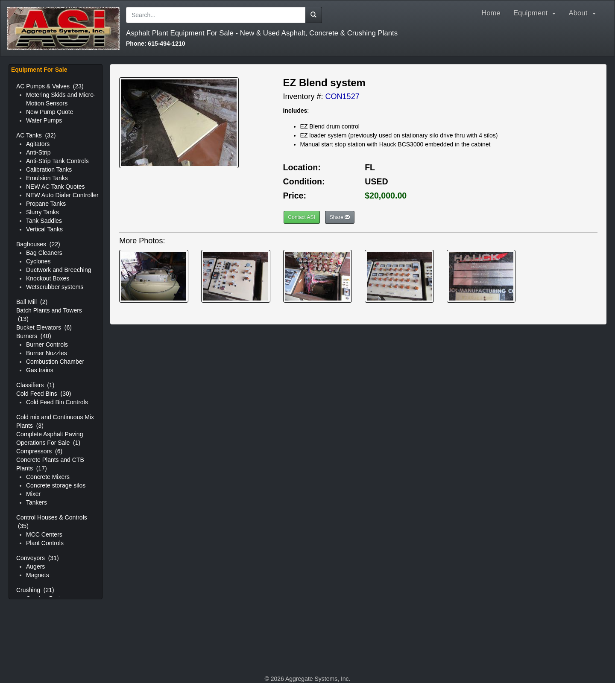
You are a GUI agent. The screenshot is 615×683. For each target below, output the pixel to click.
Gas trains (39, 370)
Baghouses (38, 244)
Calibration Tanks (49, 169)
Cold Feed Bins (43, 393)
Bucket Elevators (44, 327)
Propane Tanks (46, 203)
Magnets (37, 575)
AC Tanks (36, 135)
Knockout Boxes (47, 278)
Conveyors (37, 558)
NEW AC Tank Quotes (55, 186)
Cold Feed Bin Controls (57, 402)
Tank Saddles (44, 220)
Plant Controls (45, 543)
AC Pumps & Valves (50, 86)
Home (491, 13)
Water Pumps (44, 120)
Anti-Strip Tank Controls (57, 161)
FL (370, 167)
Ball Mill (31, 301)
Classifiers (35, 385)
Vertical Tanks (44, 229)
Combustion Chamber (55, 361)
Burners (33, 336)
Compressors (39, 451)
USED (376, 181)
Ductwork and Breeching (58, 269)
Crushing (35, 590)
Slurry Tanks (42, 212)
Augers (35, 566)
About (584, 13)
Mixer (33, 493)
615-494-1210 (155, 43)
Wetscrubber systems (54, 286)
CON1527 (342, 96)
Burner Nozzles (46, 353)
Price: (294, 195)
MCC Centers (44, 534)
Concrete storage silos (55, 485)
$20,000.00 (386, 195)
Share (340, 217)
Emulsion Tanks (47, 178)
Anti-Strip (38, 152)
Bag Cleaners (44, 252)
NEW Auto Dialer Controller (62, 195)
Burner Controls (47, 344)
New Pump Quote (49, 111)
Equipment (534, 13)
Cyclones (38, 261)
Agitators (38, 143)
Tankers (36, 502)
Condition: (304, 181)
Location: (302, 167)
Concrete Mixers (48, 476)
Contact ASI (301, 217)
